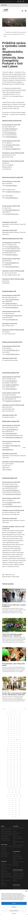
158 (20, 769)
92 (16, 743)
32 (16, 719)
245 (9, 810)
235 (15, 804)
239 (15, 806)
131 (14, 759)
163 (20, 772)
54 (8, 729)
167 (17, 774)
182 (17, 780)
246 (12, 810)
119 (7, 755)
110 (11, 751)
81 (14, 739)
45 (11, 725)
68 (19, 733)
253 (9, 814)
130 (11, 759)
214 (17, 794)
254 (12, 814)
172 (17, 776)
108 (20, 749)
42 (16, 723)
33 (19, 719)
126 (14, 757)
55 (11, 729)
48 (19, 725)
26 (14, 717)
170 (11, 776)
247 (16, 810)
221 (9, 798)
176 (14, 778)
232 (19, 802)
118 (20, 753)
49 (8, 727)
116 (14, 753)
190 (11, 784)
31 (14, 719)
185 (11, 782)
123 (20, 755)
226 (12, 800)
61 (14, 731)
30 (11, 719)
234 (12, 804)
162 (17, 772)
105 (11, 749)
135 (11, 761)
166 (14, 774)
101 (14, 747)
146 (14, 765)
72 (16, 735)
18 (20, 713)
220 (20, 796)
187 (17, 782)
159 (7, 772)
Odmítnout (14, 907)
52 (16, 727)
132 (17, 759)
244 (19, 808)
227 (15, 800)
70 (11, 735)
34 (8, 721)
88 (19, 741)
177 (17, 778)
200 (12, 788)
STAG (12, 1)
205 (16, 790)
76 (14, 737)
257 (12, 816)
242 (12, 808)
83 (19, 739)
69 (8, 735)
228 (19, 800)
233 (9, 804)
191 (14, 784)
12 (20, 711)
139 (7, 763)
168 (20, 774)
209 (16, 792)
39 (8, 723)
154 (7, 769)
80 (11, 739)
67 (17, 733)
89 (8, 743)
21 (14, 715)
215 (20, 794)
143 (20, 763)
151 (14, 767)
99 (7, 747)
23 (19, 715)
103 (20, 747)
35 (11, 721)
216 (7, 796)
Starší (25, 708)
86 (14, 741)
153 (20, 767)
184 (7, 782)
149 (8, 767)
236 (19, 804)
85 (11, 741)
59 (8, 731)
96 (14, 745)
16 (15, 713)
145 (11, 765)
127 (17, 757)
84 (8, 741)
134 (7, 761)
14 (10, 713)
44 (8, 725)
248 (19, 810)
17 (18, 713)
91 (14, 743)
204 (12, 790)
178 (20, 778)
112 (17, 751)
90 (11, 743)
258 (15, 816)
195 (11, 786)
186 (14, 782)
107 (17, 749)
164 (7, 774)
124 (7, 757)
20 (11, 715)
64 (8, 733)
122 (17, 755)
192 (17, 784)
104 (7, 749)
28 (19, 717)
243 (15, 808)
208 (12, 792)
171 (14, 776)
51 (14, 727)
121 (14, 755)
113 (20, 751)
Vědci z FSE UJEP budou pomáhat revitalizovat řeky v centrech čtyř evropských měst (12, 636)
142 (17, 763)
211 (7, 794)
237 (9, 806)
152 (17, 767)
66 (14, 733)
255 (15, 814)
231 (15, 802)
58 (19, 729)
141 (14, 763)
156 (14, 769)
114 (8, 753)
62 (16, 731)
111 (14, 751)
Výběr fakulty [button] (14, 5)
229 (9, 802)
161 (14, 772)
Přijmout (14, 903)
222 (12, 798)
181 (14, 780)
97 (17, 745)
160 (11, 772)
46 (14, 725)
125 (11, 757)
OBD (6, 1)
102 (17, 747)
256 (19, 814)
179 (8, 780)
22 (16, 715)
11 (17, 711)
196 (14, 786)
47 (17, 725)
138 (20, 761)
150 (11, 767)
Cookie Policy (14, 913)
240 (19, 806)
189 (7, 784)
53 (19, 727)
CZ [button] (3, 1)
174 (7, 778)
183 (20, 780)
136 (14, 761)
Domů (5, 30)
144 (7, 765)
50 (11, 727)
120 (11, 755)
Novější (3, 708)
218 (14, 796)
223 (15, 798)
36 (14, 721)
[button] (26, 891)
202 (19, 788)
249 (9, 812)
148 (20, 765)
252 (19, 812)
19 (8, 715)
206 (19, 790)
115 (11, 753)
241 (9, 808)
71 (14, 735)
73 (19, 735)
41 (14, 723)
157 (17, 769)
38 (19, 721)
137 (17, 761)
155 (11, 769)
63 (19, 731)
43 (19, 723)
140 (11, 763)
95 (11, 745)
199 (9, 788)
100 (11, 747)
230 (12, 802)
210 (19, 792)
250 (12, 812)
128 (20, 757)
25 (11, 717)
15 (12, 713)
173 (20, 776)
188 (20, 782)
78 (19, 737)
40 (11, 723)
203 (9, 790)
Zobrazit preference (14, 910)
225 (9, 800)
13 (7, 713)
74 (8, 737)
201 (15, 788)
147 (17, 765)
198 (20, 786)
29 (8, 719)
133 (20, 759)
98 (19, 745)
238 (12, 806)
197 (17, 786)
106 (14, 749)
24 (8, 717)
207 (9, 792)
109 (8, 751)
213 (14, 794)
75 (11, 737)
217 (11, 796)
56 (14, 729)
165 (11, 774)
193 (20, 784)
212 (11, 794)
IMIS (9, 1)
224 (19, 798)
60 (11, 731)
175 (11, 778)
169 (8, 776)
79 (8, 739)
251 (15, 812)
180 (11, 780)
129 (8, 759)
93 (19, 743)
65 (11, 733)
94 (8, 745)
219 (17, 796)
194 (7, 786)
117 (17, 753)
